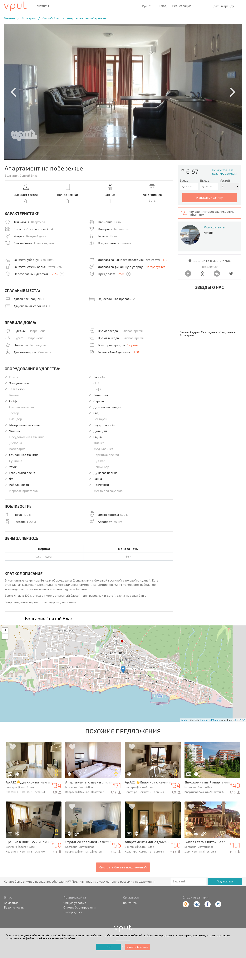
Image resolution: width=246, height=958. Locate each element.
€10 (165, 259)
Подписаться (225, 881)
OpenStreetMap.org (210, 720)
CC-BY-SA (240, 720)
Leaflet (184, 720)
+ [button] (5, 630)
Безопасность (14, 907)
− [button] (5, 636)
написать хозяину (209, 197)
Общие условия (74, 902)
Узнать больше (137, 947)
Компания (11, 902)
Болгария (29, 18)
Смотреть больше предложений (123, 867)
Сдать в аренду (223, 6)
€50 (136, 352)
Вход (163, 5)
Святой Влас (51, 18)
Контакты (42, 5)
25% (55, 274)
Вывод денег (72, 912)
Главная (9, 18)
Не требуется (155, 267)
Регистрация (181, 5)
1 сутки (132, 345)
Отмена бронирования (79, 907)
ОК (109, 947)
